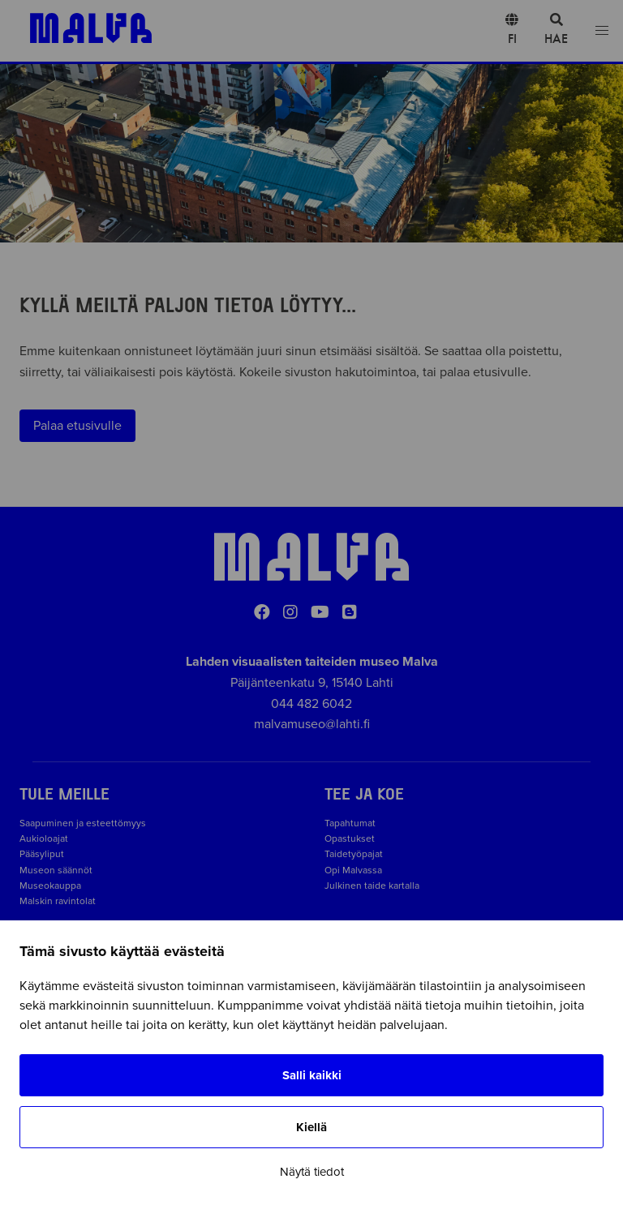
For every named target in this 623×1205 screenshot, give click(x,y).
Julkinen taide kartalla (371, 885)
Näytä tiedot (312, 1171)
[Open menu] (602, 31)
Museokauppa (50, 885)
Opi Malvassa (353, 870)
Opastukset (349, 838)
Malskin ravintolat (57, 901)
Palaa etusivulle (77, 426)
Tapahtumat (350, 823)
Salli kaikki (312, 1075)
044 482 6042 (311, 704)
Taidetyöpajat (353, 854)
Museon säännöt (58, 870)
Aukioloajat (43, 838)
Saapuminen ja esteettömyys (82, 823)
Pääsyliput (41, 854)
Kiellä (311, 1127)
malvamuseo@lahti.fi (312, 724)
